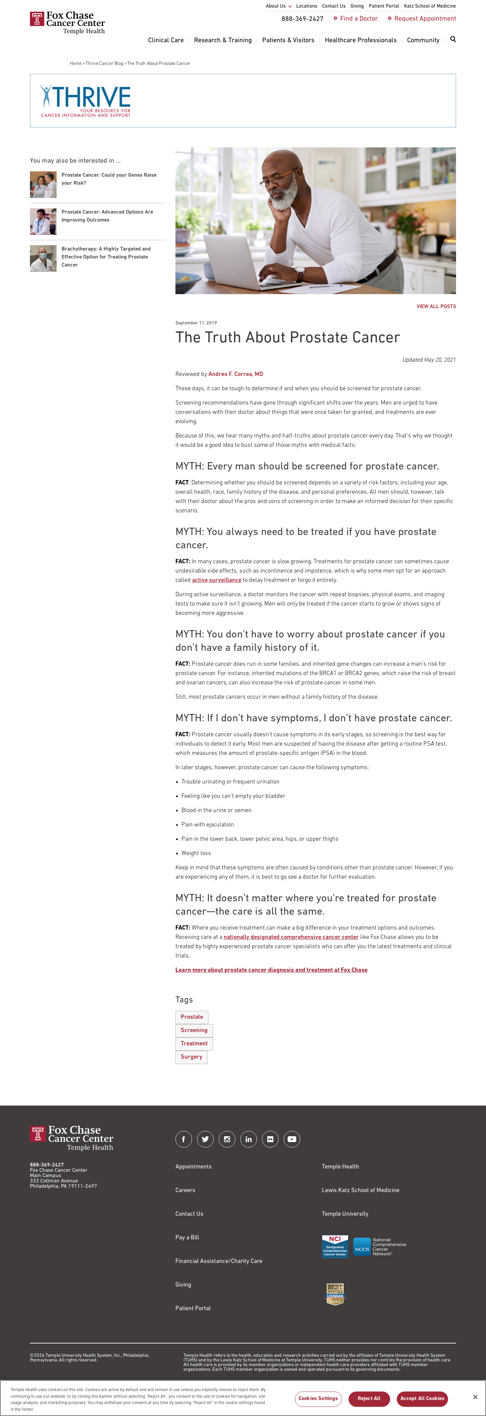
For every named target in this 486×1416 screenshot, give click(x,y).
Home (76, 63)
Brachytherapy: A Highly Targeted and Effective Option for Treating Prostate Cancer (106, 257)
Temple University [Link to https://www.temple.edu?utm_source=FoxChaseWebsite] (345, 1214)
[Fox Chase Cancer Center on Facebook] (183, 1139)
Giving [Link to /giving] (183, 1285)
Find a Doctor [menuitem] (359, 19)
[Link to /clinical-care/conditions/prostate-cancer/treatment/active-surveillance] (216, 580)
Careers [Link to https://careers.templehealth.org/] (185, 1190)
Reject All (369, 1402)
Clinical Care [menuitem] (166, 40)
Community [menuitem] (423, 40)
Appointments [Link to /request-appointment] (193, 1167)
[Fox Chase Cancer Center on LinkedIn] (248, 1139)
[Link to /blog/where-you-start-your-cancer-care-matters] (291, 937)
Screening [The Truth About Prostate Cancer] (194, 1030)
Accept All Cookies (422, 1402)
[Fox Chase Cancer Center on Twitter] (205, 1139)
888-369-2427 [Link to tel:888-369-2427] (47, 1165)
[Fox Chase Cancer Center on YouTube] (292, 1139)
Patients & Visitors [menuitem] (288, 40)
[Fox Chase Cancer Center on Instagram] (227, 1139)
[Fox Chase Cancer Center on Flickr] (270, 1139)
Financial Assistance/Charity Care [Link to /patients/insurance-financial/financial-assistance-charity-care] (218, 1261)
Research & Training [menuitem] (223, 40)
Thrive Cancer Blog (104, 63)
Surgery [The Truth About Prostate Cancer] (191, 1057)
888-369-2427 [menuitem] (303, 19)
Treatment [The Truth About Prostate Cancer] (194, 1044)
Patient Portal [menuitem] (384, 6)
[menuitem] (453, 43)
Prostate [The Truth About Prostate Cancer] (192, 1017)
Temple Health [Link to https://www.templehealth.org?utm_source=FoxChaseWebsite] (340, 1167)
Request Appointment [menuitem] (425, 19)
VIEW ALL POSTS (436, 306)
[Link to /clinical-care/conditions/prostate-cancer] (271, 970)
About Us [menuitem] (276, 6)
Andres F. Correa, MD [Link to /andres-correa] (235, 374)
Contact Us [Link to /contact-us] (189, 1214)
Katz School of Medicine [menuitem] (430, 6)
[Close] (475, 1401)
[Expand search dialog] (453, 41)
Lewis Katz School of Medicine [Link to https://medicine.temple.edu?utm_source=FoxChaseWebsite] (360, 1190)
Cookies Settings (318, 1402)
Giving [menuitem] (357, 6)
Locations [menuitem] (306, 6)
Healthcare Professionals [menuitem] (361, 40)
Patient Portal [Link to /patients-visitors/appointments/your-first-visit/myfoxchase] (193, 1309)
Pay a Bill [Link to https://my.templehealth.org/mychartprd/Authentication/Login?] (187, 1238)
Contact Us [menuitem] (334, 6)
